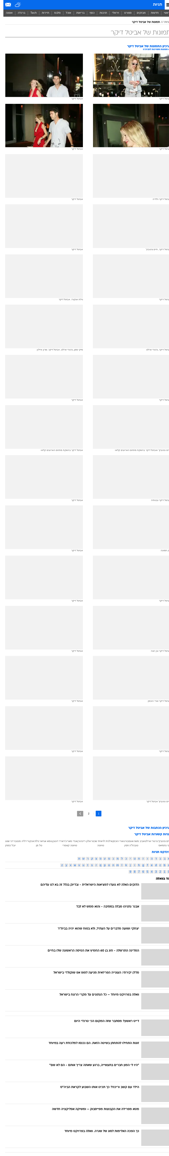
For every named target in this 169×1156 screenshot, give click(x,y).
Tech (30, 13)
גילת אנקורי (29, 841)
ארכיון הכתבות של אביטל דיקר (146, 828)
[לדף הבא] (77, 813)
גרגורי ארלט (147, 841)
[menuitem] (151, 13)
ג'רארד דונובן (56, 841)
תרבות (100, 13)
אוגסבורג (125, 841)
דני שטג (6, 841)
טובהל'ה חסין (128, 845)
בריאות (77, 13)
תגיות (154, 5)
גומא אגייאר (42, 841)
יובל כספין (7, 845)
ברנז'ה (18, 13)
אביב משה (135, 841)
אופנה (5, 13)
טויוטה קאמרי (66, 845)
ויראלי (112, 13)
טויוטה (97, 845)
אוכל (65, 13)
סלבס (54, 13)
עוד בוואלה (159, 878)
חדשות (151, 13)
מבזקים (137, 13)
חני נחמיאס (161, 845)
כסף (88, 13)
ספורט (124, 13)
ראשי (163, 13)
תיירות (42, 13)
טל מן (36, 845)
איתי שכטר (93, 841)
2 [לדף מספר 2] (85, 813)
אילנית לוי (104, 841)
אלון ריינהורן (80, 841)
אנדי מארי (68, 841)
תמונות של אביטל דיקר (142, 22)
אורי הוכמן (114, 841)
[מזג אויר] (15, 4)
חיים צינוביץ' (161, 841)
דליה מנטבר (16, 841)
